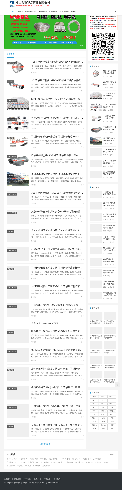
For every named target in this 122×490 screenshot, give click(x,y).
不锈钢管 (52, 11)
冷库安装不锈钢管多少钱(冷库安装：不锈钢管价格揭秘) (56, 368)
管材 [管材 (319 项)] (94, 428)
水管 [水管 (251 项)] (112, 425)
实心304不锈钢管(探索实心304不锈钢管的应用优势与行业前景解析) (57, 211)
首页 (13, 11)
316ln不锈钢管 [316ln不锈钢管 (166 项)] (104, 397)
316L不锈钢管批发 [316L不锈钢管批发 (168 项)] (95, 404)
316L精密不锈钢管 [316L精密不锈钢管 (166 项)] (95, 407)
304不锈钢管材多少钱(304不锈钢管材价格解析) (56, 80)
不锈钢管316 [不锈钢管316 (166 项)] (95, 418)
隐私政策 (17, 479)
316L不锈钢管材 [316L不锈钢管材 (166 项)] (104, 404)
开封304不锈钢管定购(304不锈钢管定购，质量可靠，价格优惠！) (57, 406)
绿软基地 (98, 462)
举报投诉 (27, 479)
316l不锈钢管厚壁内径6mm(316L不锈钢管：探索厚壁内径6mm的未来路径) (57, 99)
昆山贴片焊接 (33, 462)
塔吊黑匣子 (87, 459)
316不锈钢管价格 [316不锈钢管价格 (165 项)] (104, 411)
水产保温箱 (44, 462)
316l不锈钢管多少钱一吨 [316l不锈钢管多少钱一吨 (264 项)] (112, 400)
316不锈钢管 (64, 11)
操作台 (23, 462)
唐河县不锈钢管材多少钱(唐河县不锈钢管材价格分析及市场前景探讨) (56, 174)
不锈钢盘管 (23, 459)
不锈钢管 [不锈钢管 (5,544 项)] (112, 414)
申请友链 (112, 454)
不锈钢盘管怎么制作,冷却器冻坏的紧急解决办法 (109, 272)
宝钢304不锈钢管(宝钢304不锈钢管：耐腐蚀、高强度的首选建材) (57, 118)
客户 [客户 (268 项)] (94, 421)
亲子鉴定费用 (54, 459)
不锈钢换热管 (30, 11)
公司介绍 (20, 11)
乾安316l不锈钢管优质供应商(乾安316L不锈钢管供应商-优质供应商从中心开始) (96, 322)
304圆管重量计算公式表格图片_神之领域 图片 (109, 295)
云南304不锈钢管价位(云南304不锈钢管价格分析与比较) (57, 305)
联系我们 (74, 11)
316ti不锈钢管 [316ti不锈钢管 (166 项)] (104, 407)
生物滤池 (89, 462)
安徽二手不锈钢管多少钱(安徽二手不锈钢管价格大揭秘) (56, 425)
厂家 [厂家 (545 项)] (112, 418)
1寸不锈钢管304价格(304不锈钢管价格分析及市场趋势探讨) (109, 322)
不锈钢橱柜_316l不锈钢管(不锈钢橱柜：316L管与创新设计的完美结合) (56, 155)
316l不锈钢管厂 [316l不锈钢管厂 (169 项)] (104, 400)
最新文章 (10, 54)
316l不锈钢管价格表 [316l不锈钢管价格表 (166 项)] (95, 400)
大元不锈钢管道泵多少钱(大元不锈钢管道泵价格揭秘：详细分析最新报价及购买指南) (56, 230)
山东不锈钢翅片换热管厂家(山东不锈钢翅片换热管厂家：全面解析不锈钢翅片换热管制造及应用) (96, 381)
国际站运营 (76, 459)
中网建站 (43, 459)
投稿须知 (57, 479)
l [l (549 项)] (94, 414)
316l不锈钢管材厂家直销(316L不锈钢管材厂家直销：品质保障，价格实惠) (56, 286)
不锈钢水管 (43, 11)
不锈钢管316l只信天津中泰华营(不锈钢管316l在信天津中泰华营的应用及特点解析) (56, 249)
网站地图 (38, 483)
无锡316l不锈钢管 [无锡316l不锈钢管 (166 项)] (95, 425)
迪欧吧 (106, 462)
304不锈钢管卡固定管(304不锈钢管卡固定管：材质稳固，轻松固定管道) (110, 352)
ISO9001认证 (12, 459)
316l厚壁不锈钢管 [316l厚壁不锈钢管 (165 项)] (112, 404)
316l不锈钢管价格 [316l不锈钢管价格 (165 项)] (112, 397)
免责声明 (37, 479)
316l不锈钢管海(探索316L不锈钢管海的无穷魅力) (110, 366)
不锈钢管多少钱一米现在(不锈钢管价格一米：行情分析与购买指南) (56, 136)
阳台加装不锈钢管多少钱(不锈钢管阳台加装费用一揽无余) (56, 331)
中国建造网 (34, 459)
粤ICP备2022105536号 (50, 483)
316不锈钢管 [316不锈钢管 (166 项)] (112, 407)
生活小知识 (79, 462)
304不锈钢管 (12, 119)
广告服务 (47, 479)
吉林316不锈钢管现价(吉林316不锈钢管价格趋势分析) (110, 337)
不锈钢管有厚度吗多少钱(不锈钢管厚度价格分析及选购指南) (56, 267)
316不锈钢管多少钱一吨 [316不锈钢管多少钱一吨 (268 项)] (112, 411)
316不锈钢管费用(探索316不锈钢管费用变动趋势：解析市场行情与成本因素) (55, 192)
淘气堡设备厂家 (57, 462)
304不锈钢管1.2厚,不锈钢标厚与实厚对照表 (109, 205)
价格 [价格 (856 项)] (103, 418)
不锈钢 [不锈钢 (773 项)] (103, 414)
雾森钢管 (36, 465)
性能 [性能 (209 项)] (112, 421)
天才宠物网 (97, 459)
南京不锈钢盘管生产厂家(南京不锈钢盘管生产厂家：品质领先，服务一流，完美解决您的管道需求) (109, 381)
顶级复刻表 (46, 465)
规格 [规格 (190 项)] (112, 428)
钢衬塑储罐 (11, 465)
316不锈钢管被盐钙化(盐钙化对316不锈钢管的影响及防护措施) (57, 61)
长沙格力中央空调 (24, 465)
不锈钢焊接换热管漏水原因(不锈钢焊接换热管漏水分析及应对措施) (96, 352)
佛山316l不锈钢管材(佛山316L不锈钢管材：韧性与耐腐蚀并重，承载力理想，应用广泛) (56, 350)
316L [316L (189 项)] (94, 397)
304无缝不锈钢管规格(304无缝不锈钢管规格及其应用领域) (96, 366)
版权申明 (7, 479)
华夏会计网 (65, 459)
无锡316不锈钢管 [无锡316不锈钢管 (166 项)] (104, 425)
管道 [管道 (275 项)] (103, 428)
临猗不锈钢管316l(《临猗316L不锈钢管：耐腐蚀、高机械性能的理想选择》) (55, 387)
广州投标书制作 (12, 462)
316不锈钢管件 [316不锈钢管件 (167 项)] (95, 411)
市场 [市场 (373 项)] (103, 421)
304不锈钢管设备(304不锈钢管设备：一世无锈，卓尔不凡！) (96, 337)
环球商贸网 (69, 462)
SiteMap (31, 483)
